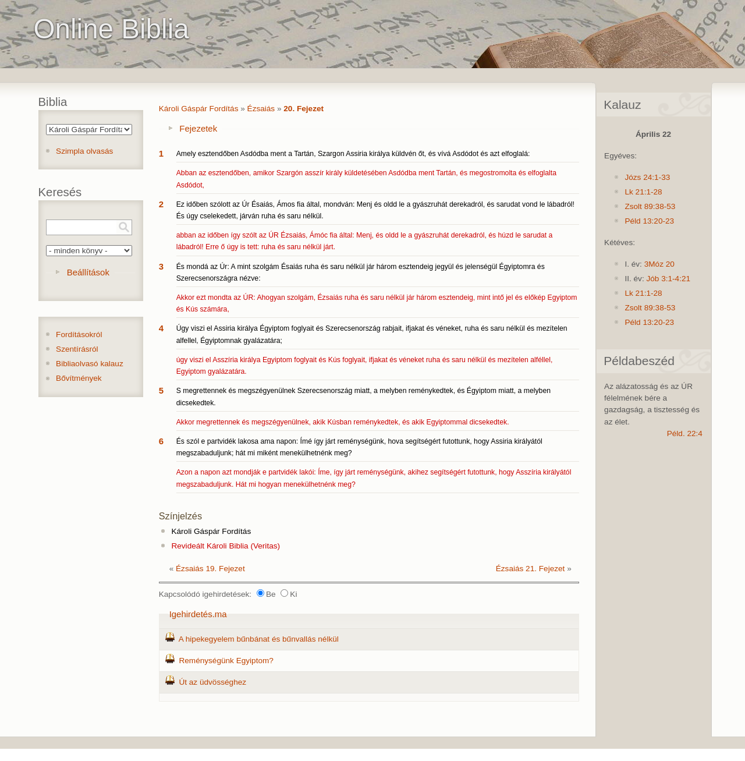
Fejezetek (198, 128)
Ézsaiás (261, 108)
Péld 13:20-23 (649, 221)
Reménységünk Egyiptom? (226, 660)
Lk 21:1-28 (643, 191)
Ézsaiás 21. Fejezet (530, 568)
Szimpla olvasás (84, 151)
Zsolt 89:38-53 (650, 206)
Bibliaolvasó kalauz (89, 363)
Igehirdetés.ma (198, 614)
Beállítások (88, 272)
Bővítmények (79, 378)
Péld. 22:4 (685, 433)
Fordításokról (79, 334)
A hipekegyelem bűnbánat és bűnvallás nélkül (259, 639)
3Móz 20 (659, 264)
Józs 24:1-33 (647, 177)
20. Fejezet (303, 108)
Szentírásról (77, 349)
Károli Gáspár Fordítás (199, 108)
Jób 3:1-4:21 (668, 278)
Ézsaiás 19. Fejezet (210, 568)
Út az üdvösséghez (212, 682)
